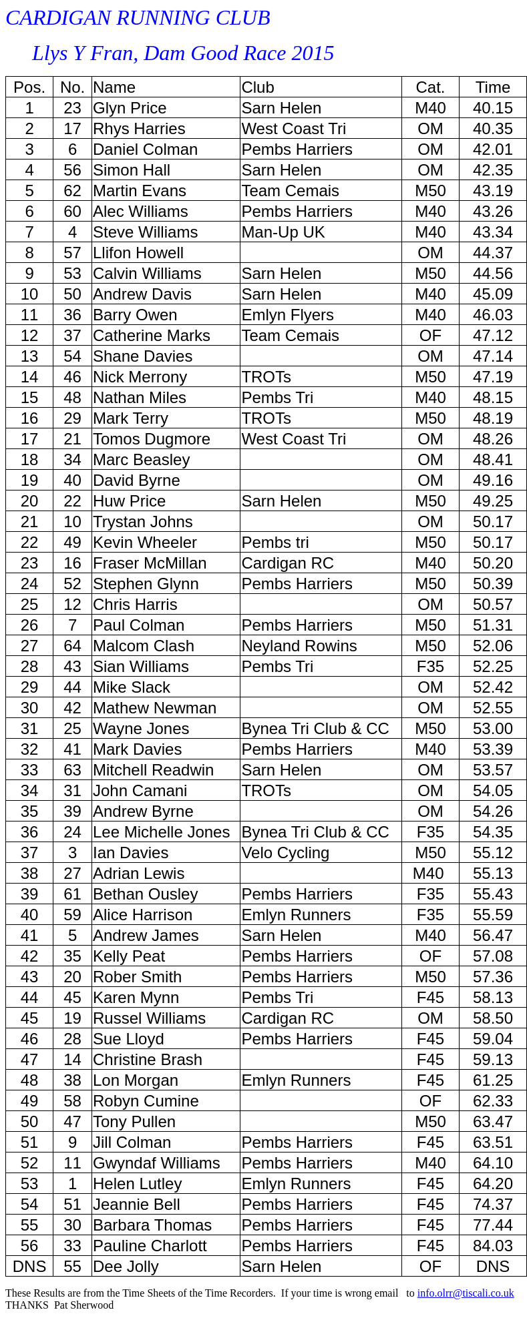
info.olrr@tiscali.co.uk (465, 1293)
